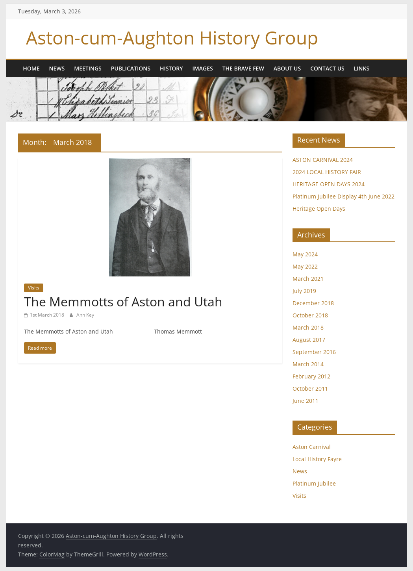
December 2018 (313, 303)
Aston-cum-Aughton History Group (172, 37)
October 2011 (310, 388)
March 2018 (308, 327)
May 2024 (305, 254)
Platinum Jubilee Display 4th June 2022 (343, 196)
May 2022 (305, 266)
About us (287, 68)
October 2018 (310, 315)
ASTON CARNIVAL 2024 (323, 159)
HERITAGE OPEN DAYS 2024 (329, 184)
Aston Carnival (312, 446)
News (57, 68)
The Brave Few (243, 68)
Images (203, 68)
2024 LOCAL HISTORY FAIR (327, 172)
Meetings (88, 68)
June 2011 (306, 400)
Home (31, 68)
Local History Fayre (317, 459)
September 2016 (314, 352)
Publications (130, 68)
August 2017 (309, 339)
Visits (33, 287)
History (171, 68)
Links (361, 68)
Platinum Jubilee (314, 483)
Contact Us (327, 68)
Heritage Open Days (319, 208)
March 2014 (308, 364)
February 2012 (311, 376)
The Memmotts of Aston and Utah (123, 301)
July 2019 (304, 291)
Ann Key (85, 314)
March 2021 (308, 278)
